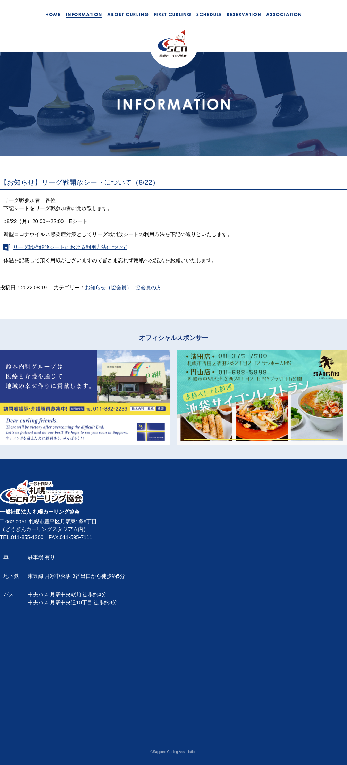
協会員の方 (148, 287)
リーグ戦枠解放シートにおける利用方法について (70, 247)
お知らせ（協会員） (108, 287)
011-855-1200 (27, 537)
